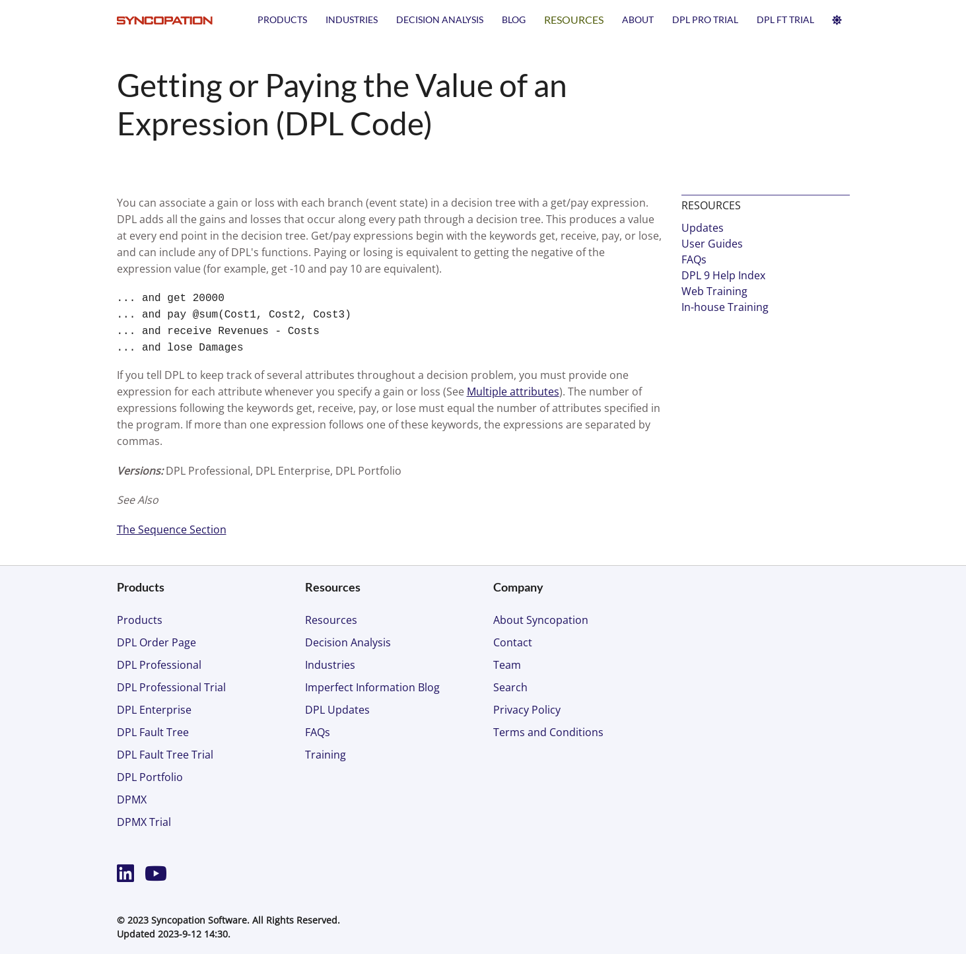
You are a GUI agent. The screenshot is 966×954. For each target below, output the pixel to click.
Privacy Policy (527, 709)
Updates (702, 228)
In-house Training (725, 307)
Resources (574, 19)
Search (510, 687)
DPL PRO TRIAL (705, 19)
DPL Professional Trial (171, 687)
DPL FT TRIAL (785, 19)
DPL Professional (159, 665)
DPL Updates (337, 709)
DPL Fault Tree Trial (165, 754)
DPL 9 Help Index (723, 275)
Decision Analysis (439, 19)
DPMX (132, 799)
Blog (514, 19)
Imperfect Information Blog (372, 687)
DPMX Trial (144, 822)
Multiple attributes (513, 391)
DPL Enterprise (154, 709)
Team (507, 665)
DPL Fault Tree (153, 732)
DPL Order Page (156, 642)
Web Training (714, 291)
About (638, 19)
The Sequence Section (171, 529)
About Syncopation (540, 620)
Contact (512, 642)
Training (325, 754)
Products (282, 19)
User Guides (712, 243)
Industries (352, 19)
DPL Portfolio (150, 777)
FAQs (694, 259)
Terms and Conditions (548, 732)
